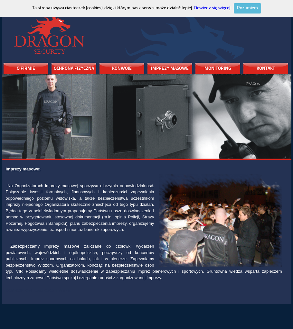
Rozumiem (247, 8)
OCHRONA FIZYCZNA (74, 69)
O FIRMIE (26, 69)
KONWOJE (122, 69)
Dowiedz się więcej (212, 8)
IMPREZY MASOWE (170, 69)
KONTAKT (266, 69)
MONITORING (218, 69)
